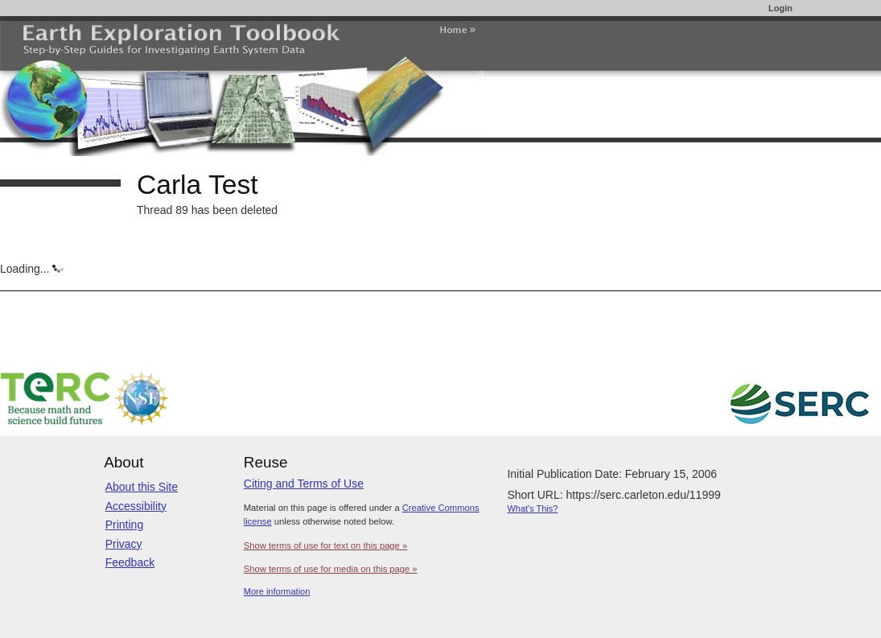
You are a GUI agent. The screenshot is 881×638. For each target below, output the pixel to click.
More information (277, 591)
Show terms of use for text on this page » (325, 545)
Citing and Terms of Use (304, 483)
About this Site (141, 486)
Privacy (123, 543)
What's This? (532, 508)
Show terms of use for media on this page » (331, 569)
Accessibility (136, 506)
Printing (124, 524)
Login (780, 8)
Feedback (129, 562)
